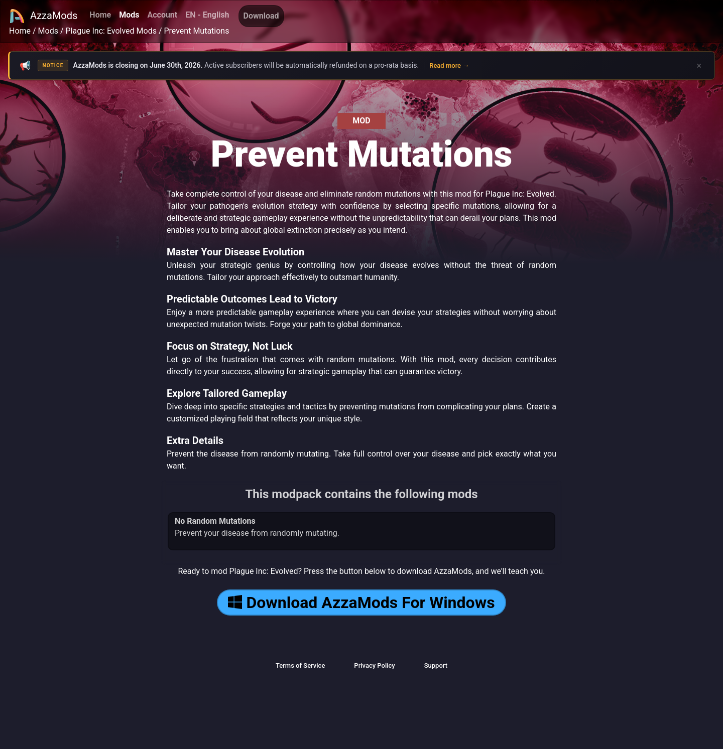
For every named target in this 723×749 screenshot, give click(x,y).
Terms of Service (300, 665)
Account (162, 15)
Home (100, 15)
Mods (129, 15)
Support (435, 665)
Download (261, 16)
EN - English (207, 15)
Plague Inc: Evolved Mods (111, 31)
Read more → (449, 65)
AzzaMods (43, 16)
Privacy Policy (374, 665)
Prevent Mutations (196, 31)
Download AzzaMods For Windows (361, 602)
